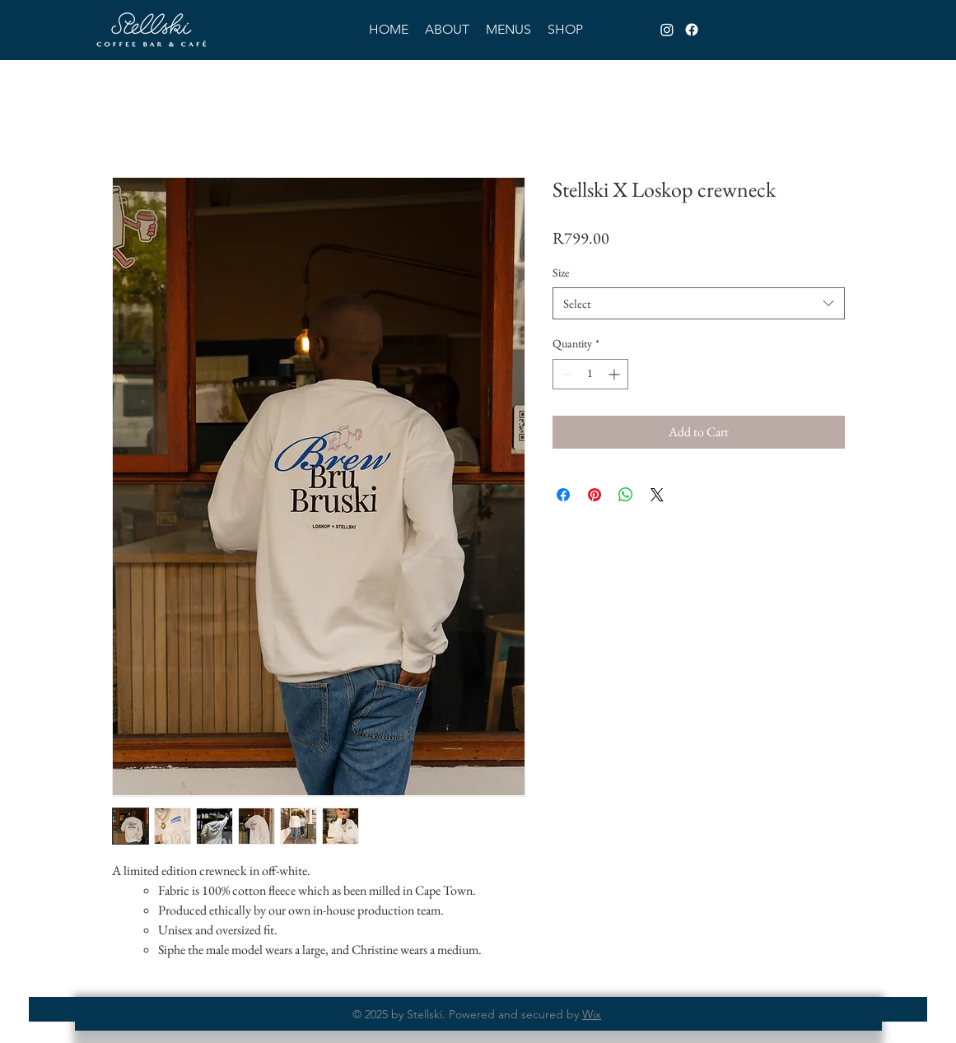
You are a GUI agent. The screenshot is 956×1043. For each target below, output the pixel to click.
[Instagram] (667, 29)
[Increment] (615, 374)
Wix (591, 1014)
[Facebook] (691, 29)
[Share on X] (657, 495)
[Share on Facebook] (563, 495)
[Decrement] (565, 374)
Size (561, 272)
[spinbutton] (590, 374)
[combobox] (699, 303)
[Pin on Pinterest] (594, 495)
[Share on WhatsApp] (626, 495)
